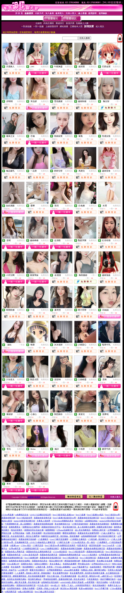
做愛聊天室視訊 (34, 497)
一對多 (22, 345)
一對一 (118, 101)
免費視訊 (21, 66)
